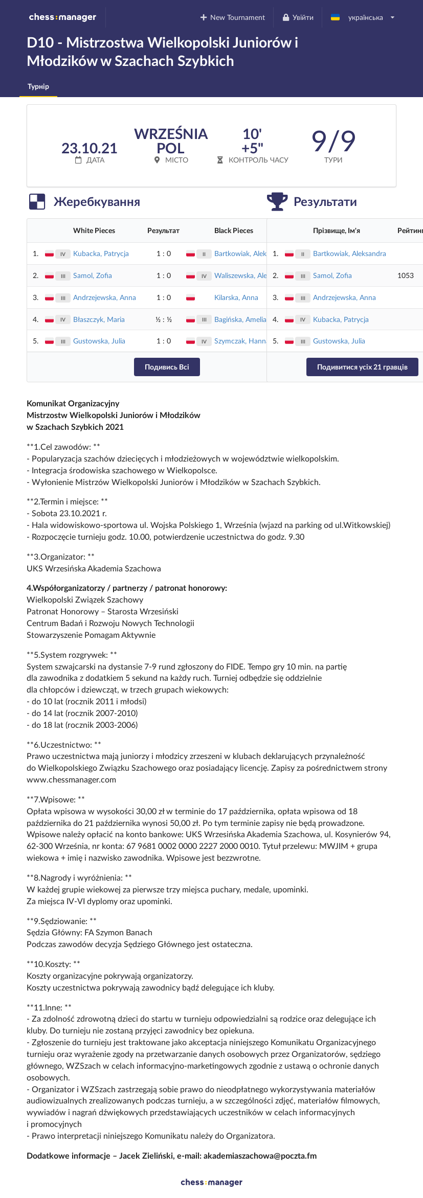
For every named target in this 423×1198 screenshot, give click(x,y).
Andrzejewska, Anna (104, 297)
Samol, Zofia (92, 275)
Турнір (38, 86)
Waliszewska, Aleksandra (253, 275)
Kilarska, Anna (236, 297)
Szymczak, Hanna (242, 340)
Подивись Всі (167, 366)
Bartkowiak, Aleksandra (250, 253)
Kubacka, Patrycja (101, 253)
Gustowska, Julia (99, 340)
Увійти (297, 17)
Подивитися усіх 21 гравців (362, 366)
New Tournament (232, 17)
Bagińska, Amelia (240, 319)
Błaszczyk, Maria (99, 319)
